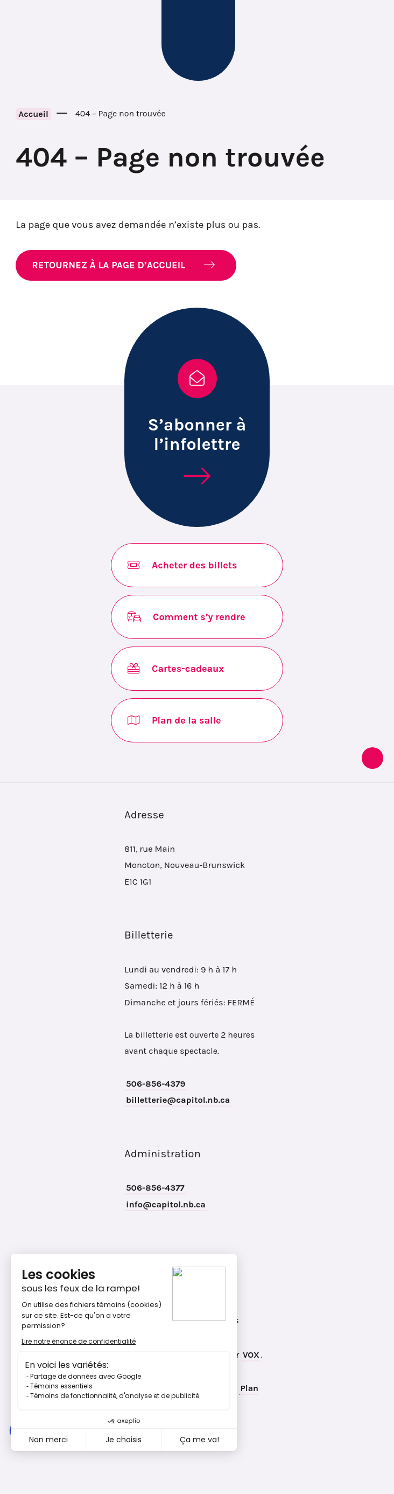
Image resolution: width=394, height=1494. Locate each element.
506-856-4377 (155, 1188)
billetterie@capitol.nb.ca (178, 1100)
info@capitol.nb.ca (166, 1204)
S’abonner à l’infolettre (197, 434)
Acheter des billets (182, 565)
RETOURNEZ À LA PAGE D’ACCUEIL (108, 265)
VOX (251, 1355)
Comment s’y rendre (186, 617)
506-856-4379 (156, 1084)
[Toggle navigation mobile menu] (25, 40)
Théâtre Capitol (198, 40)
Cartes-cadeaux (176, 669)
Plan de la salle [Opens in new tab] (174, 720)
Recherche (370, 40)
